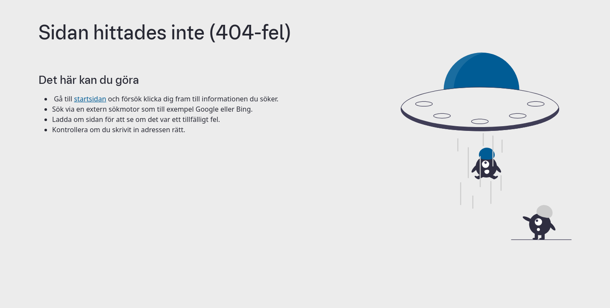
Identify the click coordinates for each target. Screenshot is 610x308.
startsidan (90, 99)
